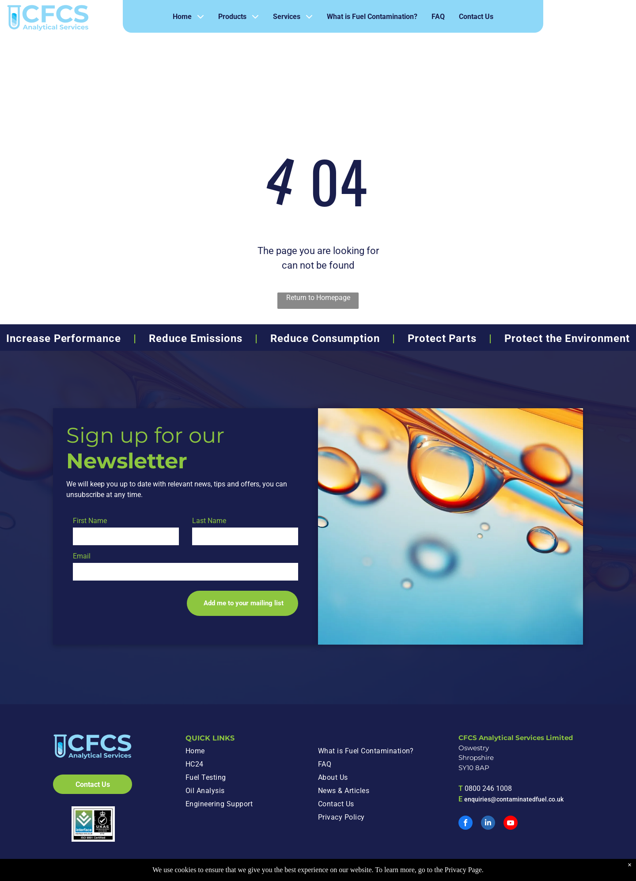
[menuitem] (246, 751)
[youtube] (511, 824)
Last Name (209, 520)
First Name (90, 520)
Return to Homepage (318, 297)
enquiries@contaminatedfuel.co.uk (514, 799)
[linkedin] (488, 824)
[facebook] (465, 824)
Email (82, 556)
